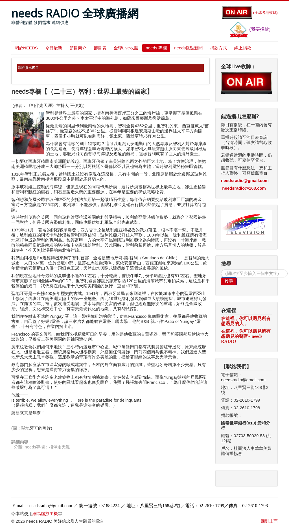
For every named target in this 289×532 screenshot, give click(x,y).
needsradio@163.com (244, 188)
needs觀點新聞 (188, 47)
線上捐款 (242, 47)
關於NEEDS (26, 47)
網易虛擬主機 (45, 513)
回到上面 (269, 521)
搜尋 (229, 281)
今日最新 (53, 47)
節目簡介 (77, 47)
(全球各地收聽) (250, 12)
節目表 (100, 47)
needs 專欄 (156, 47)
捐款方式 (218, 47)
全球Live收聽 (126, 47)
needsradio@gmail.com (245, 180)
